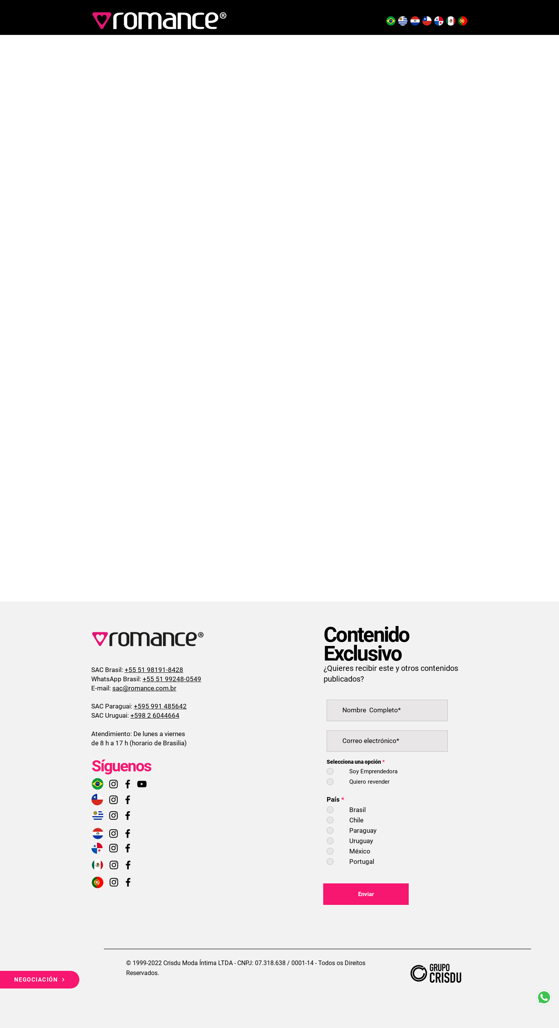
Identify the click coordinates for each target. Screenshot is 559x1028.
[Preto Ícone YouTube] (142, 784)
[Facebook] (127, 784)
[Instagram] (113, 784)
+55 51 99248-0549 (172, 679)
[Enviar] (366, 894)
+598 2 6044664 (154, 715)
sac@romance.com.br (144, 688)
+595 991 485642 (160, 706)
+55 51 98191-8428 (154, 670)
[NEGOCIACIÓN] (39, 979)
